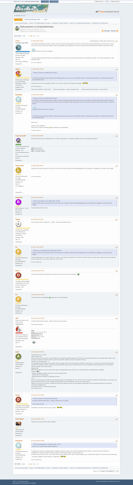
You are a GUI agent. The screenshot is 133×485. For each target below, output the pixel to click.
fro (16, 247)
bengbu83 (18, 197)
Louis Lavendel (20, 136)
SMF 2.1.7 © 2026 (17, 481)
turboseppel (19, 419)
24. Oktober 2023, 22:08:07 (37, 135)
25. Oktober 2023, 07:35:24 (37, 219)
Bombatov (18, 94)
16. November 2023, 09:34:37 (37, 395)
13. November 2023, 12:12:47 (37, 270)
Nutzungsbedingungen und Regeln (106, 481)
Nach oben (18, 464)
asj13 (17, 352)
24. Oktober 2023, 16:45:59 (37, 94)
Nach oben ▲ (117, 481)
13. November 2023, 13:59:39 (37, 318)
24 (38, 36)
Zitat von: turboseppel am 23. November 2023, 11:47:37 (47, 444)
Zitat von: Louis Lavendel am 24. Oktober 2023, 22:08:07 (47, 250)
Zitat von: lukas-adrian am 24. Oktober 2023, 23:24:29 (47, 201)
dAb (16, 318)
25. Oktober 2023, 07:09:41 (37, 197)
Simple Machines (25, 481)
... (37, 36)
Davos (17, 270)
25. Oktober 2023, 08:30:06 (37, 247)
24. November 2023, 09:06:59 (37, 440)
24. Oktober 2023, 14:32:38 (37, 69)
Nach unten (18, 36)
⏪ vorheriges (106, 31)
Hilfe (97, 481)
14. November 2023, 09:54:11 (37, 351)
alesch (17, 69)
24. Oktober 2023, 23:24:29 (37, 165)
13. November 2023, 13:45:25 (37, 294)
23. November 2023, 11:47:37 (37, 418)
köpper (17, 219)
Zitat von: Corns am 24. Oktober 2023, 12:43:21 (45, 72)
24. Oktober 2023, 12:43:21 (37, 40)
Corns (17, 41)
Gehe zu (95, 471)
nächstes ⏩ (114, 31)
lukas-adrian (19, 165)
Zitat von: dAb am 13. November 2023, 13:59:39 (45, 398)
